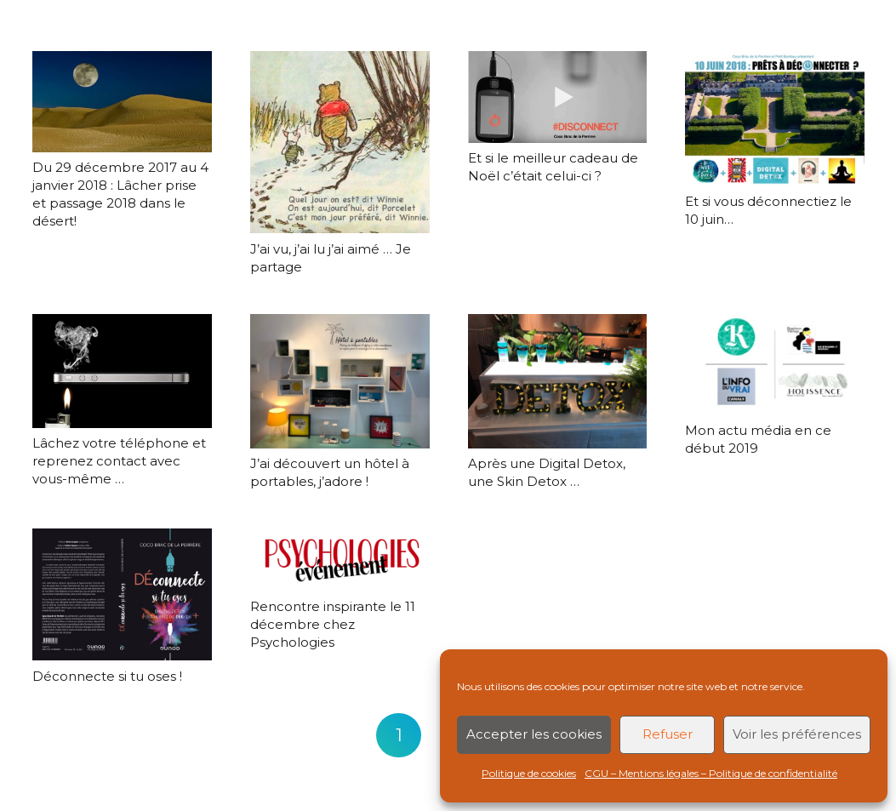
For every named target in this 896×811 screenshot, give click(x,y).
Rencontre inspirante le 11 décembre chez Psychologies (331, 624)
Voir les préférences (797, 734)
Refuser (667, 734)
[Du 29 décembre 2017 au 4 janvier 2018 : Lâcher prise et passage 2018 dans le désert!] (122, 101)
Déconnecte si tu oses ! (107, 676)
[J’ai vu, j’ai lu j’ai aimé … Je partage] (339, 142)
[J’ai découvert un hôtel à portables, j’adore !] (339, 381)
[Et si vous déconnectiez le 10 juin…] (775, 118)
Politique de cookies (529, 773)
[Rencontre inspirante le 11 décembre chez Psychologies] (339, 559)
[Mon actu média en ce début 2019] (775, 364)
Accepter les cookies (534, 734)
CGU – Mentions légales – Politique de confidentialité (711, 773)
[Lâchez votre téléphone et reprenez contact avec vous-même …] (122, 371)
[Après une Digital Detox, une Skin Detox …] (557, 381)
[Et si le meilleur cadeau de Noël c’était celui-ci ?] (557, 97)
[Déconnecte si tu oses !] (122, 594)
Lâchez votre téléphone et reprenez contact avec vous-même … (119, 461)
